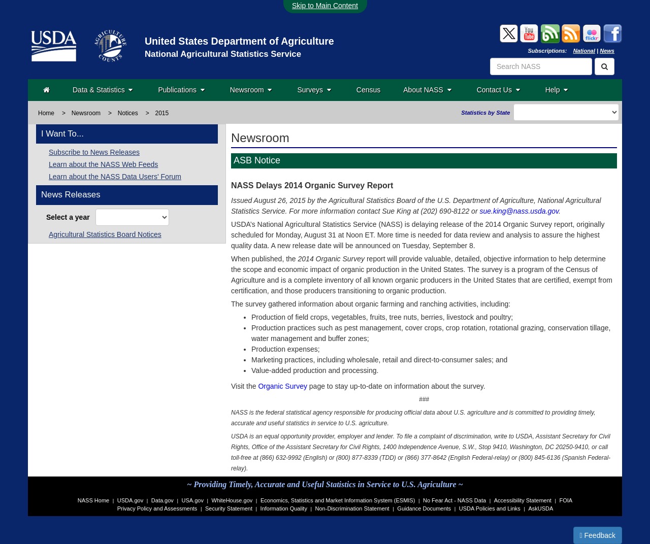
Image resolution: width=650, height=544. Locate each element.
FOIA (566, 500)
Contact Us (498, 90)
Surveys (314, 90)
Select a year (69, 217)
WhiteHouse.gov (232, 500)
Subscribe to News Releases (94, 152)
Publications (181, 90)
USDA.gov (130, 500)
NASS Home (93, 500)
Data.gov (162, 500)
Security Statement (228, 508)
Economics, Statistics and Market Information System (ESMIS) (338, 500)
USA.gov (193, 500)
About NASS (427, 90)
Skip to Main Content (325, 6)
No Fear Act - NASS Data (454, 500)
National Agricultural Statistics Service (223, 54)
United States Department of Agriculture (239, 41)
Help (556, 90)
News (607, 51)
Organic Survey (282, 386)
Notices (128, 113)
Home (46, 113)
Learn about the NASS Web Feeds (103, 164)
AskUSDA (540, 508)
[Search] (604, 66)
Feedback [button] (598, 535)
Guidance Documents (424, 508)
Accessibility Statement (522, 500)
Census (368, 90)
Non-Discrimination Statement (352, 508)
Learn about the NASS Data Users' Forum (115, 177)
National (584, 51)
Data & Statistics (103, 90)
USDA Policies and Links (490, 508)
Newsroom (251, 90)
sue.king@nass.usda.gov (519, 211)
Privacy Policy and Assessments (157, 508)
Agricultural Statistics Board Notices (105, 234)
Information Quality (284, 508)
